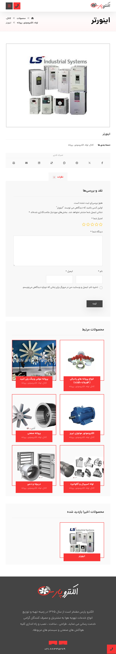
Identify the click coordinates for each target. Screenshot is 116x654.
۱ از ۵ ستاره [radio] (101, 224)
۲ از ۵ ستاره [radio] (96, 224)
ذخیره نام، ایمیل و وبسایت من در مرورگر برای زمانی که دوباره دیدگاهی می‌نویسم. (60, 287)
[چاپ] (13, 163)
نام (100, 271)
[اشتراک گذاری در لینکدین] (39, 163)
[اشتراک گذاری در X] (89, 163)
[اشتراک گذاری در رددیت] (64, 163)
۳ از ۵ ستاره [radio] (92, 224)
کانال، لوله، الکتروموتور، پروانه (81, 145)
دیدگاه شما (96, 232)
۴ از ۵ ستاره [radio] (88, 224)
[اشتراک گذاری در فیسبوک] (102, 163)
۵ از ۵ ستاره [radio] (84, 224)
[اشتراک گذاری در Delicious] (51, 163)
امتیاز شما (97, 219)
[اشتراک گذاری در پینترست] (77, 163)
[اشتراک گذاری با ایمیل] (26, 163)
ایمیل (69, 271)
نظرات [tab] (58, 177)
